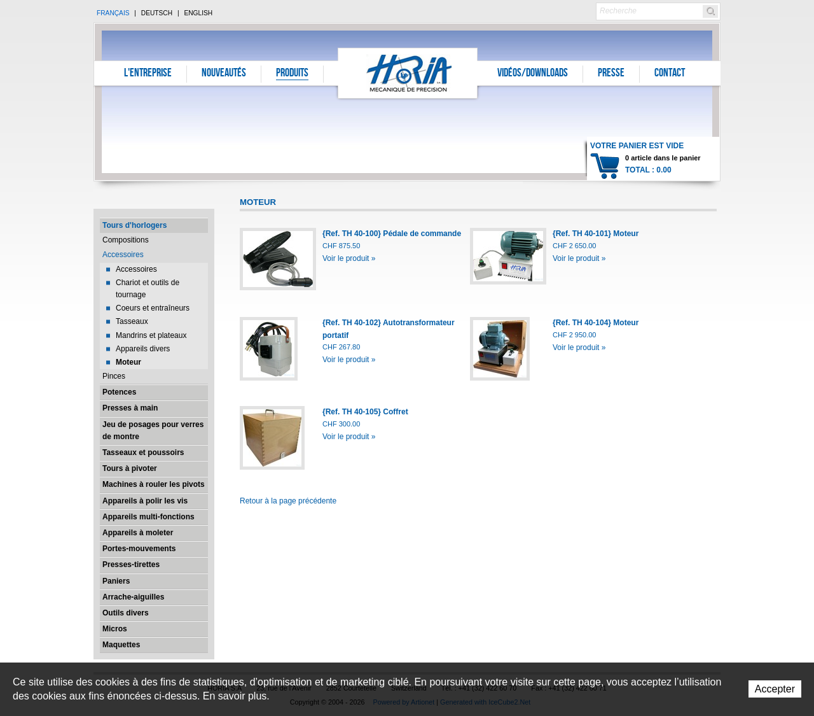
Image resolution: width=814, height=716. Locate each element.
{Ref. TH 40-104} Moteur (595, 322)
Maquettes (121, 644)
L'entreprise (148, 74)
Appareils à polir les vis (145, 500)
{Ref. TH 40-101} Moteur (595, 233)
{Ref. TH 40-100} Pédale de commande (391, 233)
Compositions (125, 239)
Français (113, 13)
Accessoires (123, 254)
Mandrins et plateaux (151, 335)
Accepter (775, 689)
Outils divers (125, 612)
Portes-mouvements (139, 548)
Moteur (128, 362)
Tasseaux (132, 321)
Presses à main (130, 408)
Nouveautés (224, 74)
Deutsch (156, 13)
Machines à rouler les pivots (153, 484)
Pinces (113, 376)
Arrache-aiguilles (133, 597)
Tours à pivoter (129, 468)
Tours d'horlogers (134, 225)
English (198, 13)
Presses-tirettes (131, 564)
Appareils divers (143, 348)
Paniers (116, 581)
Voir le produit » (348, 258)
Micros (114, 628)
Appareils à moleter (137, 532)
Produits (292, 74)
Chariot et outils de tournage (147, 288)
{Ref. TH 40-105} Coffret (365, 411)
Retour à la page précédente (288, 500)
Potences (119, 392)
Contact (669, 74)
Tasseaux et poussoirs (143, 452)
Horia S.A (408, 73)
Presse (611, 74)
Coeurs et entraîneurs (153, 308)
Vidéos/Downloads (532, 74)
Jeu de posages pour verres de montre (153, 430)
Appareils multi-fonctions (148, 516)
